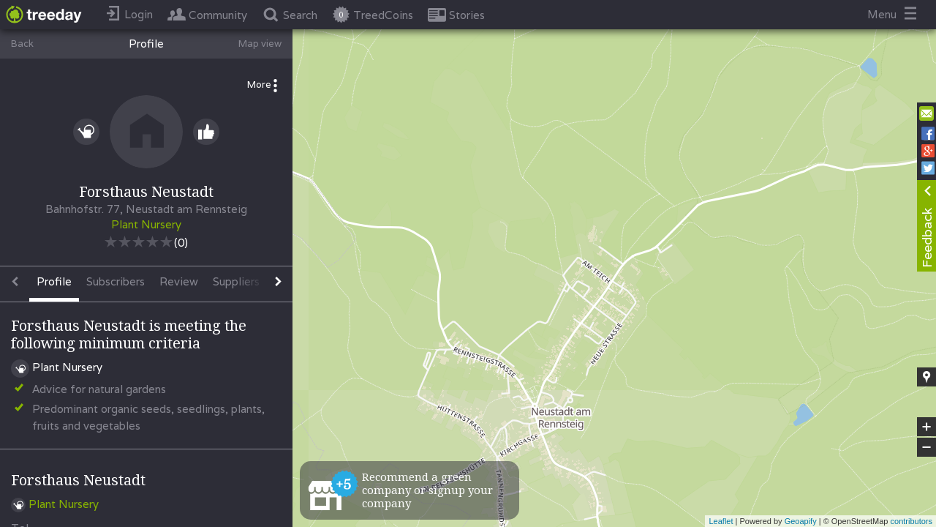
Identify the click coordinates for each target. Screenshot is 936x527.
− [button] (926, 447)
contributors (911, 521)
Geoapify (801, 521)
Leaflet (721, 521)
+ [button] (927, 426)
